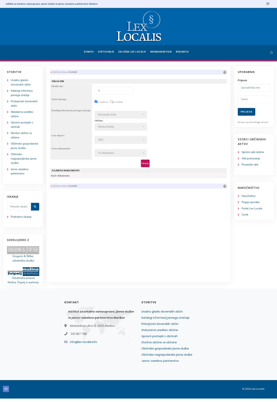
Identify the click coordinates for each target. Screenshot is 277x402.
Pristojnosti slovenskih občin (160, 327)
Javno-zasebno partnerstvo (160, 364)
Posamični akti (250, 165)
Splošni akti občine (253, 152)
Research (183, 52)
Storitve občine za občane (159, 346)
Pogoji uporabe (251, 203)
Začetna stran (60, 72)
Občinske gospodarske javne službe (165, 352)
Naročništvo (249, 196)
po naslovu (103, 102)
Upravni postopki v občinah (159, 340)
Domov (88, 52)
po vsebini (118, 102)
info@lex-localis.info (83, 345)
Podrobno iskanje (21, 219)
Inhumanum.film (161, 52)
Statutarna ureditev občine (159, 333)
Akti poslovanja (251, 158)
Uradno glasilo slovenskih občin (162, 315)
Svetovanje (106, 52)
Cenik (245, 215)
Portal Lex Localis (252, 209)
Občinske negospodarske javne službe (24, 161)
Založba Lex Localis (133, 52)
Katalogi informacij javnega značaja (165, 321)
